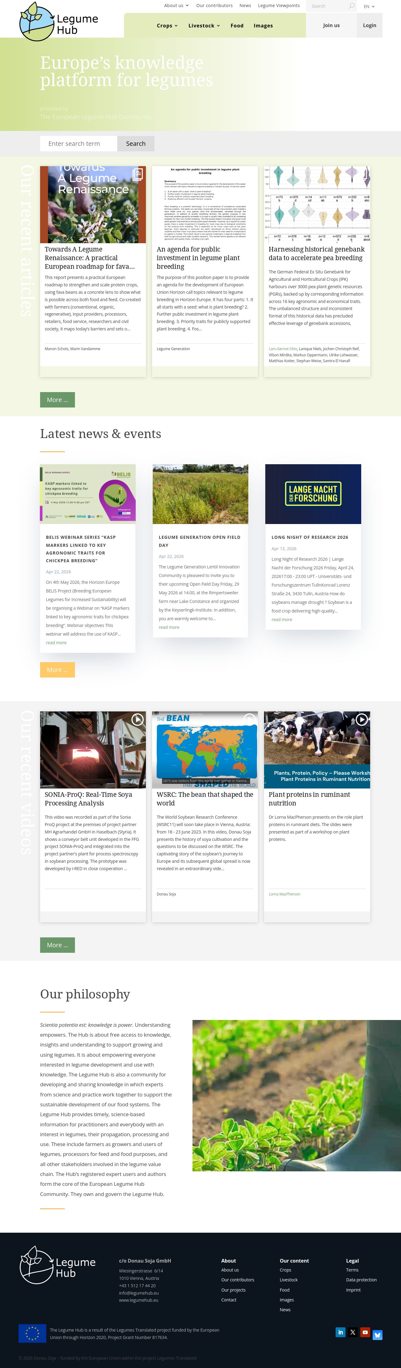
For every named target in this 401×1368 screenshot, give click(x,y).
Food (237, 25)
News (245, 5)
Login (369, 25)
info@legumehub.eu (139, 1293)
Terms (352, 1270)
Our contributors (214, 5)
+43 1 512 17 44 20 (137, 1285)
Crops (164, 25)
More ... (57, 399)
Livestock (201, 25)
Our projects (233, 1290)
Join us (331, 25)
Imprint (353, 1290)
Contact (228, 1300)
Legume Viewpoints (279, 5)
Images (263, 25)
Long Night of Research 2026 (309, 537)
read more (56, 642)
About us (173, 5)
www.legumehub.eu (138, 1300)
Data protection (361, 1280)
